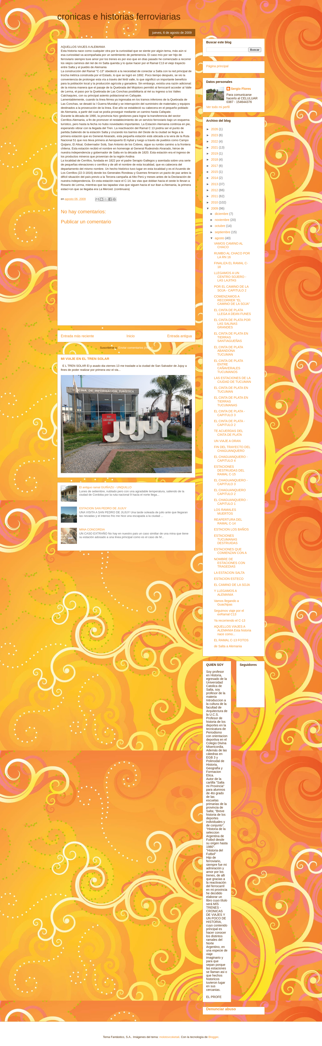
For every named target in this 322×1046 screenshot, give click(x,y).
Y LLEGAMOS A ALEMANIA (225, 592)
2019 (215, 153)
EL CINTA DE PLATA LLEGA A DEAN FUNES (232, 312)
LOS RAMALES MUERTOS (225, 511)
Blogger (213, 1037)
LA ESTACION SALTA (229, 572)
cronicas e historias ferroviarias (118, 16)
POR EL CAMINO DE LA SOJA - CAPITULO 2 (231, 288)
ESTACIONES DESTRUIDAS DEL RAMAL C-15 (229, 470)
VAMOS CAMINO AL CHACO (228, 245)
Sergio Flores (241, 88)
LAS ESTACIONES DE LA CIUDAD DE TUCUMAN (232, 380)
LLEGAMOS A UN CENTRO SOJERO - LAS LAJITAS (230, 276)
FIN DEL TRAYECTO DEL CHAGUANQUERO (232, 449)
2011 (215, 196)
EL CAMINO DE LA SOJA (232, 585)
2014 (215, 178)
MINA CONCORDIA (92, 529)
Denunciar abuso (221, 1009)
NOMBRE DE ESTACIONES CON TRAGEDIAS (229, 562)
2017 (215, 166)
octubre (220, 226)
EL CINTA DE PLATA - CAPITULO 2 (229, 423)
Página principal (217, 66)
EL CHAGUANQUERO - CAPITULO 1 (231, 501)
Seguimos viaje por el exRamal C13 (229, 612)
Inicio (131, 336)
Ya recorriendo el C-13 (229, 620)
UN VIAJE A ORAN (227, 441)
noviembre (222, 220)
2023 (215, 135)
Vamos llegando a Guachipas (226, 602)
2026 (215, 129)
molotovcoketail (169, 1037)
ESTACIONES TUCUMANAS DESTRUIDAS (225, 539)
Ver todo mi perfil (218, 107)
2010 (215, 202)
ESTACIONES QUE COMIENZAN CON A (230, 551)
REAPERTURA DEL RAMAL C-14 (228, 521)
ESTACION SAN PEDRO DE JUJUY (102, 508)
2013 (215, 184)
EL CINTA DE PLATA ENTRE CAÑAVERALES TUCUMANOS (228, 366)
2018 (215, 159)
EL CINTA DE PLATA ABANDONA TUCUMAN (228, 350)
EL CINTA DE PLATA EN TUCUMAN (231, 389)
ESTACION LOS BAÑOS (231, 529)
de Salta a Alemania (228, 646)
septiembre (223, 232)
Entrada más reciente (77, 336)
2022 (215, 141)
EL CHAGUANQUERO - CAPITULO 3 (231, 482)
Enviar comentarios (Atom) (135, 347)
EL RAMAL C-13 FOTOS (231, 640)
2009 (215, 208)
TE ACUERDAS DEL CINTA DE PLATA (228, 432)
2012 (215, 190)
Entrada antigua (179, 336)
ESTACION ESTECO (229, 579)
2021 (215, 147)
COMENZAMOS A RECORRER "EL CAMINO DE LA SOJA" (232, 300)
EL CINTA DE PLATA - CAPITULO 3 (229, 413)
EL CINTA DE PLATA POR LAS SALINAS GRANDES (232, 323)
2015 (215, 172)
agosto (220, 238)
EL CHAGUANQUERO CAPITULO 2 (230, 492)
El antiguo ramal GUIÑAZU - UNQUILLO (105, 487)
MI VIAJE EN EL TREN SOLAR (85, 359)
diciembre (222, 214)
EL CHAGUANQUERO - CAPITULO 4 (231, 458)
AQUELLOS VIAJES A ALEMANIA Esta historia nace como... (232, 630)
